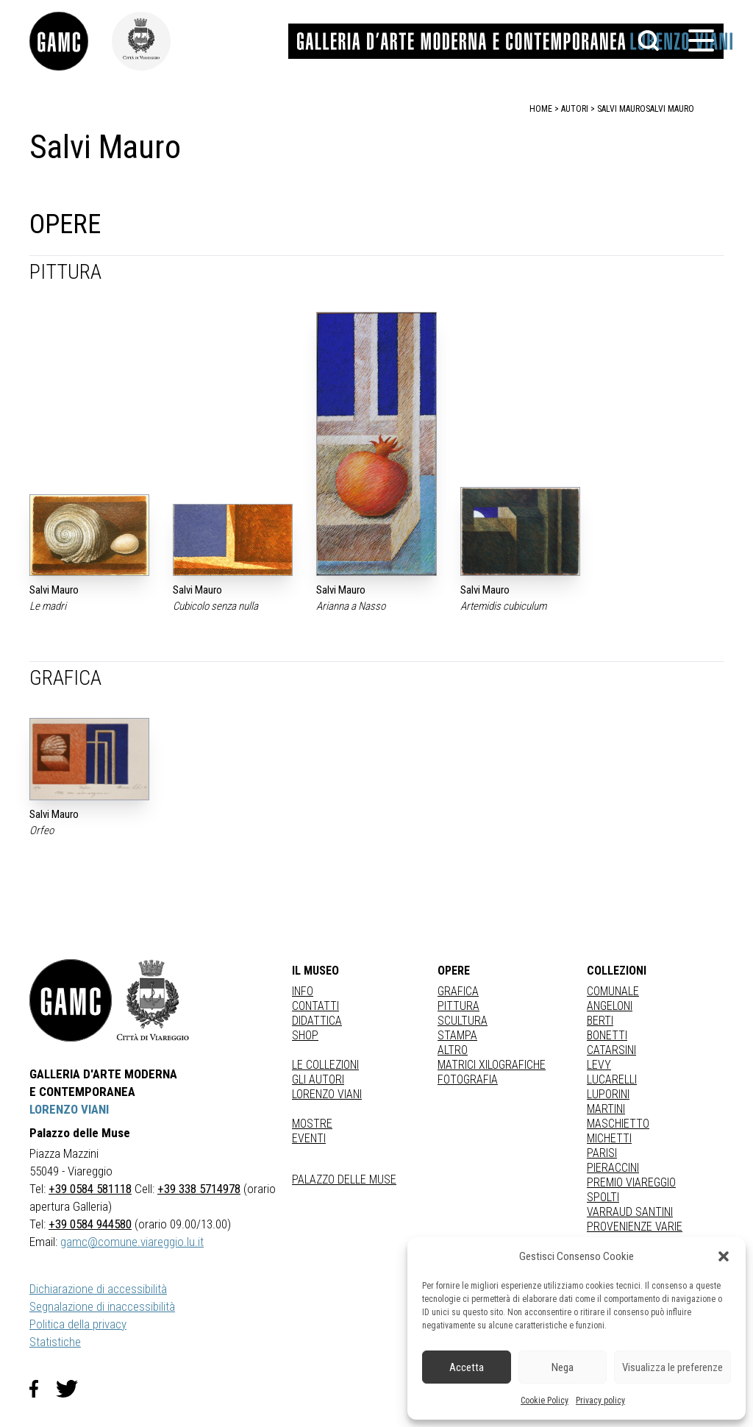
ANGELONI (609, 1006)
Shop (305, 1035)
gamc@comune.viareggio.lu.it (132, 1241)
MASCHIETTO (618, 1124)
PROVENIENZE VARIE (634, 1227)
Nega (563, 1367)
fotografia (468, 1079)
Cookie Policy (544, 1400)
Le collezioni (325, 1065)
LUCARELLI (612, 1079)
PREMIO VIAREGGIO (631, 1182)
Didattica (317, 1021)
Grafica (458, 991)
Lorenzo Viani (327, 1094)
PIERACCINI (613, 1168)
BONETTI (607, 1035)
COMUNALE (613, 991)
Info (302, 991)
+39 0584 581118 (90, 1188)
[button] (723, 1256)
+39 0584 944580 (90, 1224)
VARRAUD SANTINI (630, 1212)
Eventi (309, 1138)
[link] (70, 41)
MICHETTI (609, 1138)
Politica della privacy (77, 1324)
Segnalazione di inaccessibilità (102, 1306)
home (540, 109)
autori (574, 109)
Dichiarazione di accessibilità (98, 1288)
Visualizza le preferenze (672, 1367)
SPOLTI (603, 1197)
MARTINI (606, 1109)
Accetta (466, 1367)
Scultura (463, 1021)
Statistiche (55, 1341)
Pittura (458, 1006)
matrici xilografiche (492, 1065)
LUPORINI (608, 1094)
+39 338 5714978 (198, 1188)
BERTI (600, 1021)
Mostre (312, 1124)
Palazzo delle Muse (344, 1179)
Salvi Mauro (670, 109)
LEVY (599, 1065)
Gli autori (318, 1079)
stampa (457, 1035)
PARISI (602, 1153)
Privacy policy (600, 1400)
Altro (453, 1050)
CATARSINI (611, 1050)
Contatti (315, 1006)
